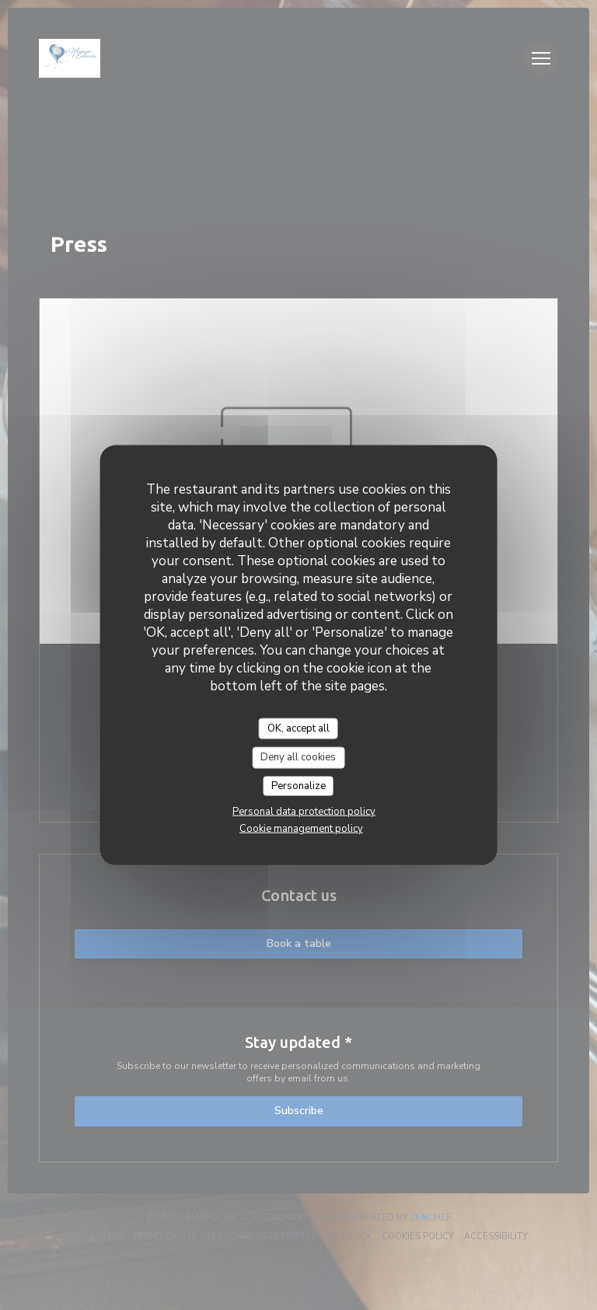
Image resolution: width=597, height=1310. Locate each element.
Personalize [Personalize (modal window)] (298, 785)
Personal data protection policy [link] (303, 812)
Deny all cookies (298, 757)
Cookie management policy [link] (301, 829)
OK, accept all (298, 728)
